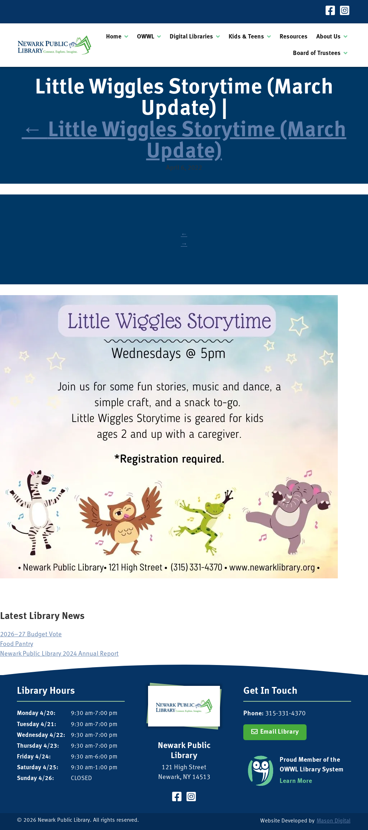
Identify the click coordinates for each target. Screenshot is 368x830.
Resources (294, 37)
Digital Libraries (191, 37)
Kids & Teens (246, 37)
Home (113, 37)
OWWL (145, 37)
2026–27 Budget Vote (31, 634)
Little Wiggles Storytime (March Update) (184, 141)
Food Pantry (16, 644)
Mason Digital (333, 821)
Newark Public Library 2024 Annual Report (59, 654)
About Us (328, 37)
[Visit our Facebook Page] (330, 12)
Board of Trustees (317, 53)
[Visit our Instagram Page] (344, 12)
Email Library (279, 732)
